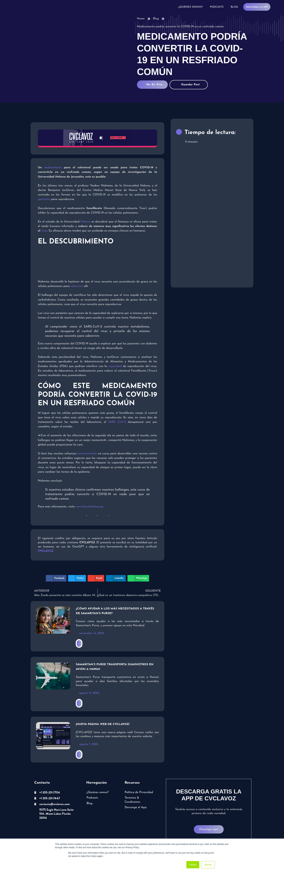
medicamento (53, 167)
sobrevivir (77, 286)
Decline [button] (208, 864)
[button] (56, 578)
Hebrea (85, 221)
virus (44, 230)
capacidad (115, 366)
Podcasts (217, 7)
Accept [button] (192, 864)
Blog (234, 7)
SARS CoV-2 (117, 422)
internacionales (87, 453)
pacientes (44, 199)
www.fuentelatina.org (89, 506)
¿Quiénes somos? (190, 7)
